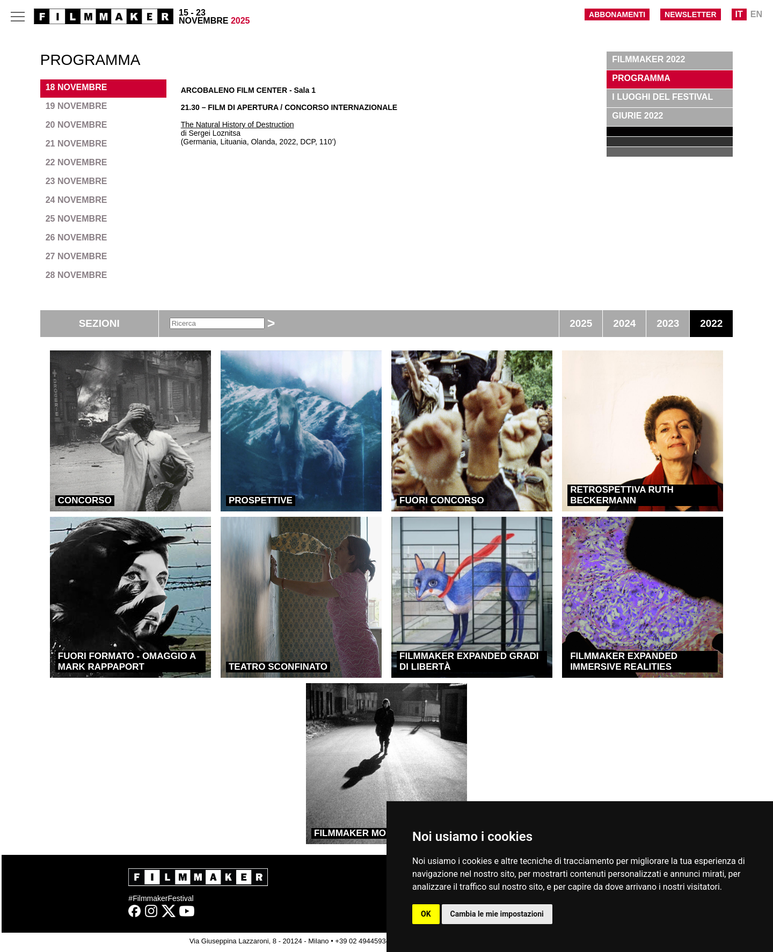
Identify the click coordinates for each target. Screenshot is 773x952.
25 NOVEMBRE (76, 218)
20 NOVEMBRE (76, 124)
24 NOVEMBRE (76, 199)
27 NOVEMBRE (76, 256)
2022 (711, 323)
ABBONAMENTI (617, 14)
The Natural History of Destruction (237, 124)
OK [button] (426, 914)
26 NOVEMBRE (76, 237)
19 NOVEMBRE (76, 106)
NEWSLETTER (690, 14)
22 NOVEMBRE (76, 162)
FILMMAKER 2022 (648, 59)
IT (739, 14)
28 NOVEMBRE (76, 275)
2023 (668, 323)
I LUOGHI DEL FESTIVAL (662, 96)
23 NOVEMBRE (76, 181)
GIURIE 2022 (637, 115)
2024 (624, 323)
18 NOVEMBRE (76, 87)
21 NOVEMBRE (76, 143)
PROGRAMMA (641, 78)
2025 (581, 323)
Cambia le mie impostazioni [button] (497, 914)
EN (756, 14)
